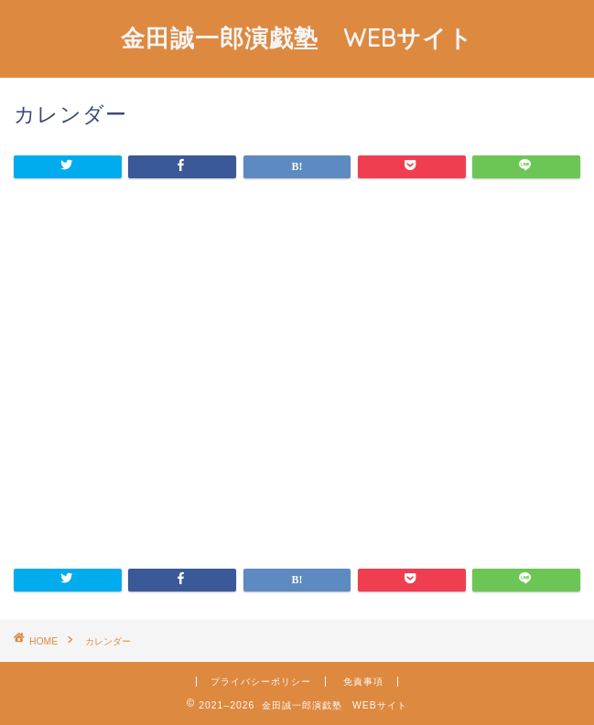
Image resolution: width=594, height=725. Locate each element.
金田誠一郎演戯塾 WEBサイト (297, 37)
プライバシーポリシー (261, 682)
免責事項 (363, 682)
